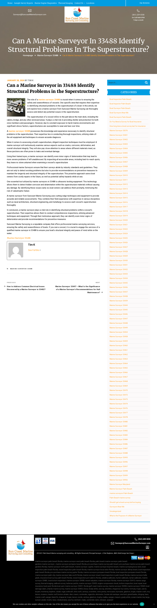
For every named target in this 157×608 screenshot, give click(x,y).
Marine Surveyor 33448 (119, 323)
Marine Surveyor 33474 (119, 404)
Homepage (28, 55)
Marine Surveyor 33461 (119, 350)
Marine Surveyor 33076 (119, 130)
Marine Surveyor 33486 (119, 444)
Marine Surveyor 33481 (119, 426)
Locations (91, 3)
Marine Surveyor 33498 (119, 471)
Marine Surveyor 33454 (119, 332)
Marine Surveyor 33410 (119, 175)
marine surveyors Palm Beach (121, 493)
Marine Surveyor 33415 (119, 198)
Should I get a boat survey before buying (125, 502)
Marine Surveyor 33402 (119, 139)
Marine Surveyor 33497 (119, 466)
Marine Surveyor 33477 (119, 412)
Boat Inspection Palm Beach (120, 99)
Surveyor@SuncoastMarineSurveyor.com (29, 14)
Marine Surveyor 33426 (119, 242)
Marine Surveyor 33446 (119, 314)
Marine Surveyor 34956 (119, 480)
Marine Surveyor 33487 (119, 448)
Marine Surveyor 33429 (119, 256)
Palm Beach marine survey (120, 498)
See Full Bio (33, 244)
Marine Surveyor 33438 (119, 296)
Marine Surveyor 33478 (119, 417)
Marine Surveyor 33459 (119, 341)
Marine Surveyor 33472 (119, 395)
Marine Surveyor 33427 (119, 247)
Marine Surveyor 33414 (119, 193)
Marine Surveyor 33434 (119, 278)
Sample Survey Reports (23, 3)
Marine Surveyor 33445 (119, 309)
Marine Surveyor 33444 (119, 305)
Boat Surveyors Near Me (119, 112)
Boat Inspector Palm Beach (120, 103)
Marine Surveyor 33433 (119, 274)
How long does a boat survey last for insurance (128, 126)
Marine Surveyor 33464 (119, 363)
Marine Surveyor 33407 (119, 162)
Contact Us (80, 3)
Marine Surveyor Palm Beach (121, 489)
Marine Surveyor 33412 (119, 184)
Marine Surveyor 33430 (119, 260)
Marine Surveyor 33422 (119, 229)
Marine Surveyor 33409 (119, 171)
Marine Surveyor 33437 (119, 292)
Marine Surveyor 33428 (119, 251)
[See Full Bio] (40, 244)
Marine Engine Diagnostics (46, 3)
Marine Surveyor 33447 (119, 318)
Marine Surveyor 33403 (119, 144)
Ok (142, 604)
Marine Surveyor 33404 (119, 148)
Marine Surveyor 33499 (119, 475)
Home (10, 3)
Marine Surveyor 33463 (119, 359)
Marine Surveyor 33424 (119, 233)
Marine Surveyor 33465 (119, 368)
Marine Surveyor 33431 (119, 265)
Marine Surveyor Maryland (120, 484)
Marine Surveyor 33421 (119, 224)
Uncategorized (115, 511)
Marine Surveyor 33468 (119, 381)
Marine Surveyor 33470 (119, 390)
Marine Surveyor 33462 (119, 354)
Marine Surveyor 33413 (119, 189)
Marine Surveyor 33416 (119, 202)
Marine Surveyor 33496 (119, 462)
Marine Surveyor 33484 (119, 439)
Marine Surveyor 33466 (119, 372)
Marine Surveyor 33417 (119, 206)
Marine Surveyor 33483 (119, 435)
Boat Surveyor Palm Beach (120, 108)
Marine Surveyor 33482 (119, 430)
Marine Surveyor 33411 (119, 180)
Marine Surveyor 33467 (119, 377)
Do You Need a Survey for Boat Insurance (125, 121)
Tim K (30, 80)
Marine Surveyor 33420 (119, 220)
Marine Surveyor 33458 (119, 336)
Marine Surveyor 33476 (119, 408)
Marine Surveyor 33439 (119, 301)
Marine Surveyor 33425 (119, 238)
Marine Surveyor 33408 (119, 166)
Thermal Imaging (66, 3)
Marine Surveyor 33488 (47, 55)
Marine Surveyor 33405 (119, 153)
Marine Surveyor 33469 (119, 386)
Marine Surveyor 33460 (119, 345)
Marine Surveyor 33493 (119, 457)
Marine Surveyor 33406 (119, 157)
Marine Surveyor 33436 (119, 287)
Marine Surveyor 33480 (119, 421)
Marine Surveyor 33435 (119, 283)
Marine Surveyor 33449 (119, 327)
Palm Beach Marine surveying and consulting (58, 553)
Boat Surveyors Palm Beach (120, 117)
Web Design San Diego (125, 553)
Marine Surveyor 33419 (119, 215)
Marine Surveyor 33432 (119, 269)
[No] (154, 604)
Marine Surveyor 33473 (119, 399)
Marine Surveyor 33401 (119, 135)
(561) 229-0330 (138, 15)
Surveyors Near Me (117, 507)
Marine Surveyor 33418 (119, 211)
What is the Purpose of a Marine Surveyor (126, 515)
